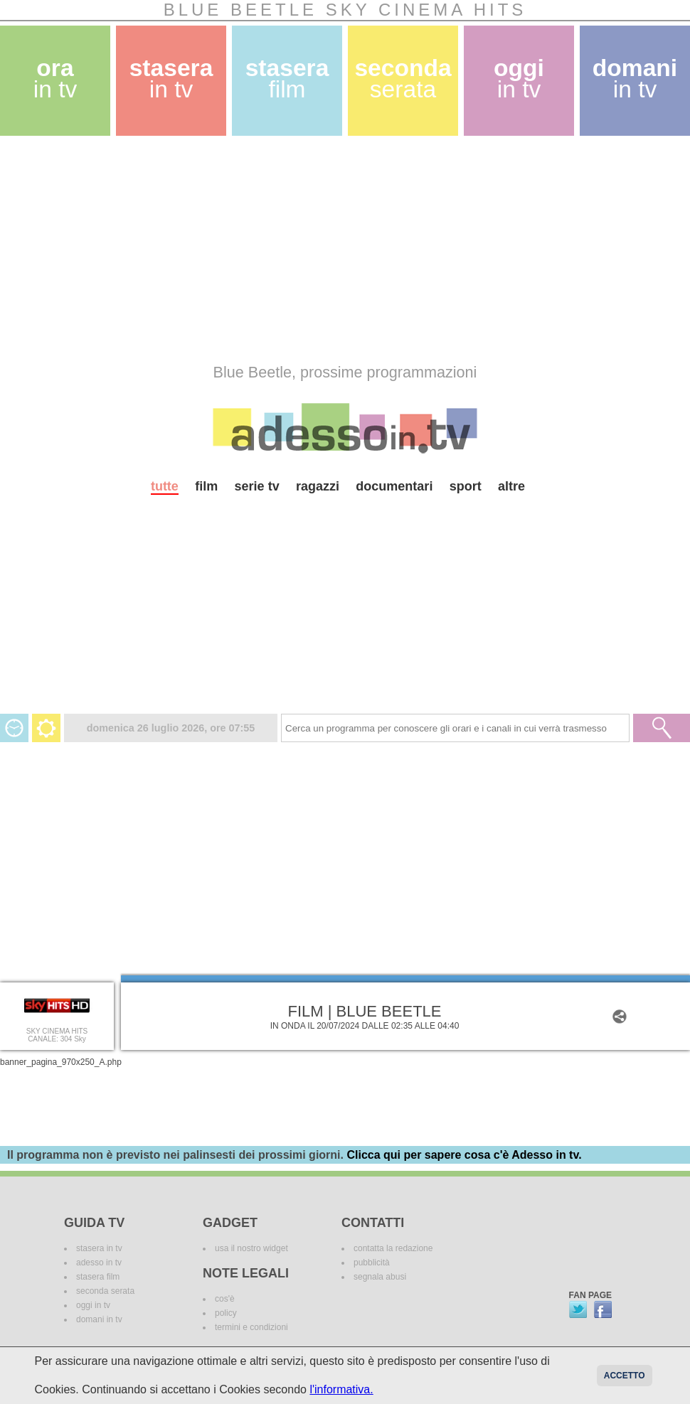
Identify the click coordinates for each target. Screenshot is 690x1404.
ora (55, 78)
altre (511, 486)
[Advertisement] (222, 249)
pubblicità (372, 1263)
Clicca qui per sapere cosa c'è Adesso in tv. (463, 1155)
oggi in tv (93, 1305)
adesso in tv (99, 1263)
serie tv (257, 486)
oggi (519, 78)
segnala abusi (380, 1277)
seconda (402, 78)
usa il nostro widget (251, 1248)
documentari (394, 486)
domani (635, 78)
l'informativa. (341, 1389)
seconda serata (105, 1291)
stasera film (98, 1277)
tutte (165, 486)
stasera (171, 78)
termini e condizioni (251, 1327)
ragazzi (317, 486)
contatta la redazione (393, 1248)
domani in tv (99, 1319)
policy (226, 1313)
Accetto (624, 1376)
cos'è (225, 1299)
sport (466, 486)
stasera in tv (99, 1248)
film (206, 486)
